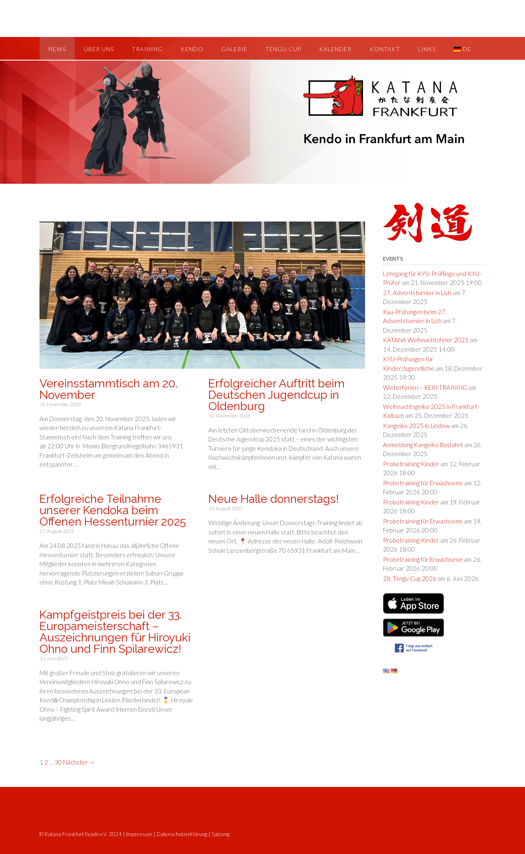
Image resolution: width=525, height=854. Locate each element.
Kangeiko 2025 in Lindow (416, 425)
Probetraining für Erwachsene (423, 483)
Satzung (221, 834)
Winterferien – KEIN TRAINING (425, 387)
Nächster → (79, 762)
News (57, 49)
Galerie (234, 49)
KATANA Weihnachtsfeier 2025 (425, 339)
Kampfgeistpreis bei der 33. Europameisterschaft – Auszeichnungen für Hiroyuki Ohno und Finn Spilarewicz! (114, 632)
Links (427, 49)
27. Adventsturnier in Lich (417, 292)
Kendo (192, 49)
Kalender (335, 49)
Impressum (139, 834)
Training (147, 49)
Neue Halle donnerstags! (273, 499)
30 (58, 762)
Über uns (99, 49)
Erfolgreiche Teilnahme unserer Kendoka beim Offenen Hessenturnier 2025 (112, 510)
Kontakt (385, 49)
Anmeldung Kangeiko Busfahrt (423, 444)
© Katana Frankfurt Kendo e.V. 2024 (80, 834)
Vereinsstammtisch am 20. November (108, 389)
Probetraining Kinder (411, 463)
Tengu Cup (283, 49)
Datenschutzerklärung (182, 834)
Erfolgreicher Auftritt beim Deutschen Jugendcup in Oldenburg (276, 395)
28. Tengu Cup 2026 (409, 578)
